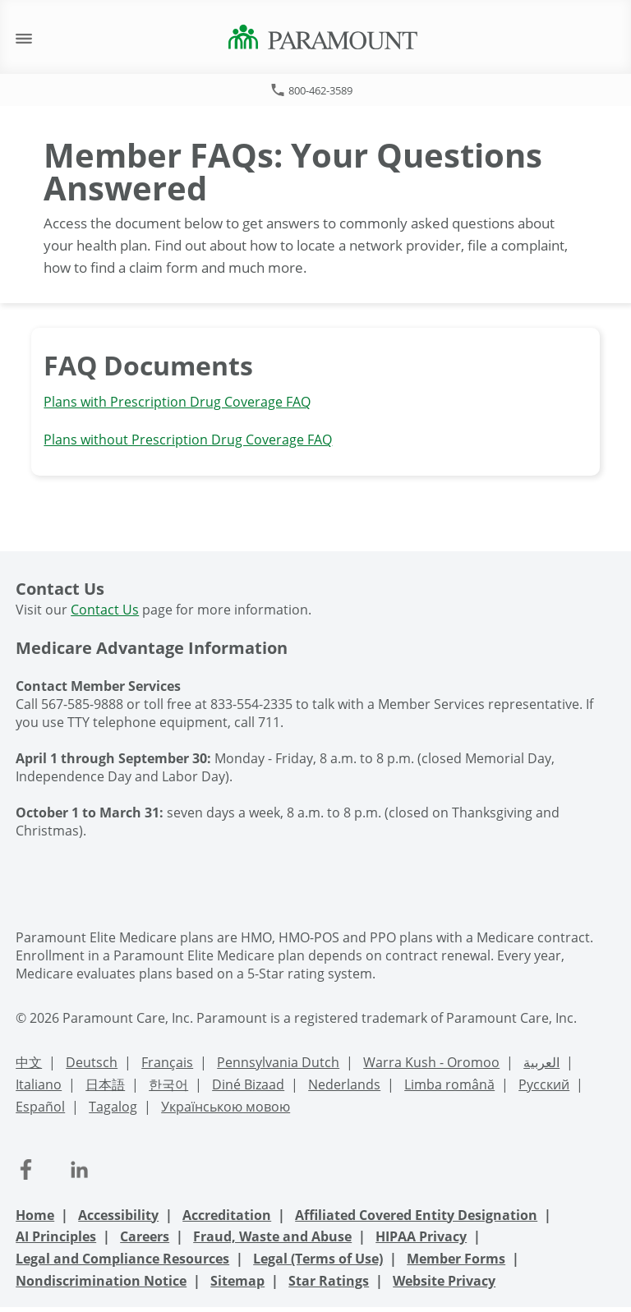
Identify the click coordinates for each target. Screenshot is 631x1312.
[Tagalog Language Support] (113, 1109)
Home (35, 1215)
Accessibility (118, 1215)
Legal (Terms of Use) (318, 1259)
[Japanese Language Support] (105, 1086)
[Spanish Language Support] (40, 1109)
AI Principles (56, 1236)
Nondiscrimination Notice (101, 1281)
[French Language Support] (167, 1064)
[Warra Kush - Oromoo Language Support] (431, 1064)
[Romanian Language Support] (449, 1086)
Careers (144, 1236)
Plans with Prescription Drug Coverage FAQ (177, 402)
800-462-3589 (320, 90)
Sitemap (237, 1281)
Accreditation (226, 1215)
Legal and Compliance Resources (122, 1259)
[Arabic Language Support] (541, 1064)
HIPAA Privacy (421, 1236)
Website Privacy (444, 1281)
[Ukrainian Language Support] (225, 1109)
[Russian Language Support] (543, 1086)
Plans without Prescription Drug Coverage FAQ (188, 439)
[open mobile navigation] (24, 37)
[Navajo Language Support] (248, 1086)
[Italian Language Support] (39, 1086)
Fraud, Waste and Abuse (272, 1236)
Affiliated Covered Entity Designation (416, 1215)
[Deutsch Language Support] (91, 1064)
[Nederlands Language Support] (344, 1086)
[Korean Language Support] (168, 1086)
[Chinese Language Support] (29, 1064)
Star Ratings (328, 1281)
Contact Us (105, 610)
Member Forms (456, 1259)
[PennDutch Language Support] (278, 1064)
